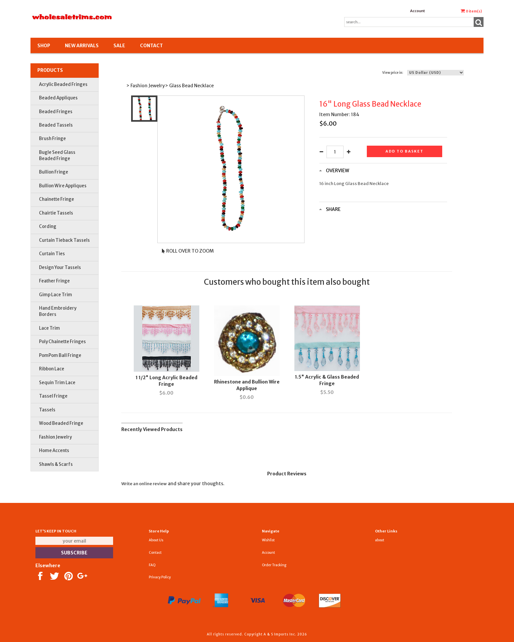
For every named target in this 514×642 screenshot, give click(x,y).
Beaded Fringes (55, 111)
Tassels (47, 410)
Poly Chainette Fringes (62, 341)
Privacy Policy (160, 577)
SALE (119, 46)
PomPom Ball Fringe (60, 355)
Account (417, 11)
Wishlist (268, 540)
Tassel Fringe (53, 396)
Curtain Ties (52, 254)
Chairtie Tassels (56, 213)
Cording (47, 226)
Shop (43, 46)
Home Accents (54, 450)
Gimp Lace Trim (55, 295)
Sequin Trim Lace (57, 382)
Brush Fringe (52, 138)
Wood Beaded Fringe (61, 423)
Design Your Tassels (60, 267)
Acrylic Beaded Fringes (63, 84)
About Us (156, 540)
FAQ (152, 565)
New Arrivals (82, 46)
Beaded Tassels (56, 125)
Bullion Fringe (53, 172)
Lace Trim (49, 328)
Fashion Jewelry (55, 437)
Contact (151, 46)
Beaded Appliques (58, 98)
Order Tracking (274, 565)
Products (50, 70)
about (379, 540)
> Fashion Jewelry (145, 86)
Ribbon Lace (51, 369)
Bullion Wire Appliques (63, 186)
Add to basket (405, 151)
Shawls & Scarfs (56, 464)
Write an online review (144, 484)
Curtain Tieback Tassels (64, 240)
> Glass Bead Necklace (189, 86)
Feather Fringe (54, 281)
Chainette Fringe (56, 199)
